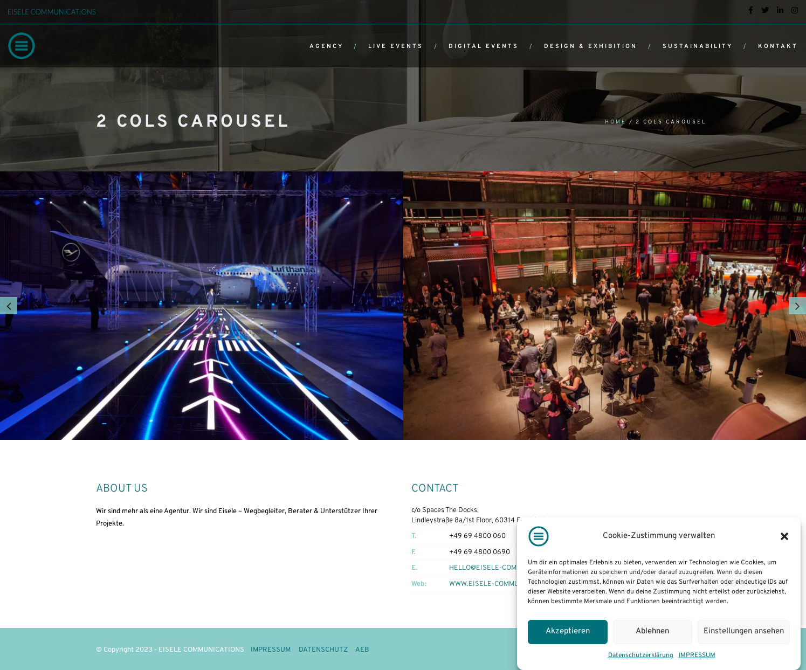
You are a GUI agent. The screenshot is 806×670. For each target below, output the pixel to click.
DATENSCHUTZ (323, 650)
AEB (362, 650)
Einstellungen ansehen (744, 631)
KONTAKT (778, 46)
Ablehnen (652, 631)
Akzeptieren (568, 631)
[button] (784, 536)
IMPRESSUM (697, 655)
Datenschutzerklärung (640, 655)
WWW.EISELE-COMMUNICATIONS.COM (509, 584)
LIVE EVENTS (395, 46)
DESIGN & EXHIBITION (590, 46)
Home (615, 122)
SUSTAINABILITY (698, 46)
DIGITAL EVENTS (484, 46)
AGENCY (326, 46)
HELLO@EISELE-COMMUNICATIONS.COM (513, 568)
